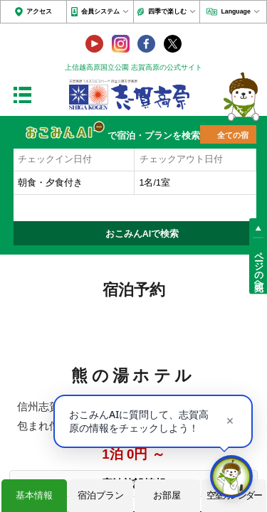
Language (235, 11)
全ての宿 (232, 135)
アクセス (39, 11)
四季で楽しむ (167, 11)
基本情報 (34, 495)
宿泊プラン (101, 495)
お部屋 (167, 495)
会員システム (100, 11)
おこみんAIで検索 (142, 234)
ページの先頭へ (258, 266)
